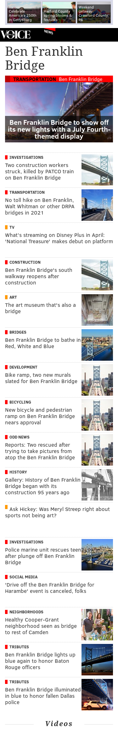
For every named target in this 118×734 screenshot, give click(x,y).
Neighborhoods (26, 612)
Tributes (19, 647)
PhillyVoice (15, 34)
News (48, 31)
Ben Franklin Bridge (80, 79)
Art (13, 297)
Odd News (19, 437)
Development (23, 367)
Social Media (23, 577)
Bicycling (20, 402)
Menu (108, 35)
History (18, 472)
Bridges (17, 332)
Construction (25, 262)
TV (11, 227)
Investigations (26, 157)
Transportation (34, 79)
